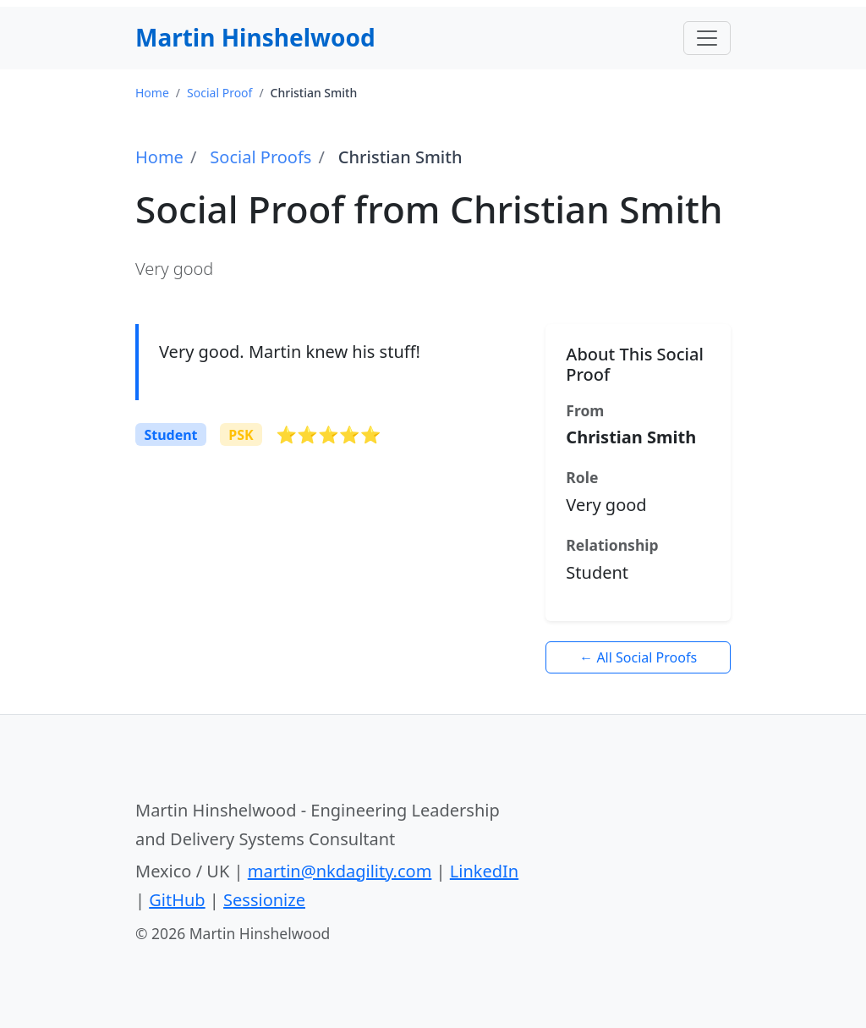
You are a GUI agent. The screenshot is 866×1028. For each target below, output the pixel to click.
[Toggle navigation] (707, 38)
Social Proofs (260, 157)
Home (159, 157)
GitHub (177, 899)
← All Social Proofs (638, 657)
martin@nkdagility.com (340, 871)
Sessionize (264, 899)
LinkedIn (484, 871)
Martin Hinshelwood (255, 37)
